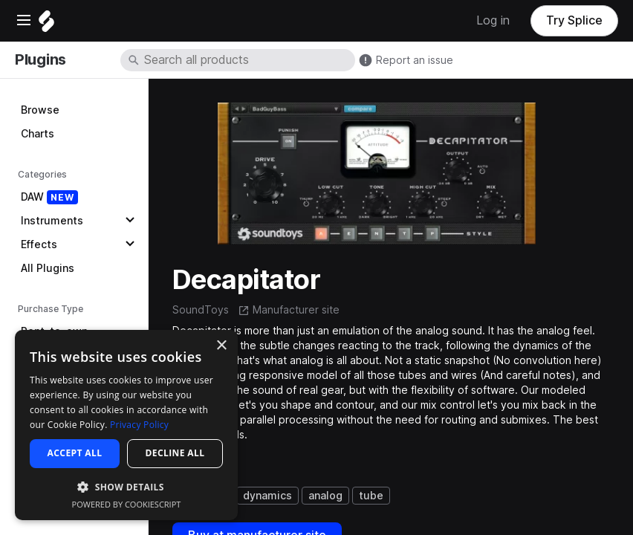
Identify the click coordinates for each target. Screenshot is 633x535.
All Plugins (47, 268)
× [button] (221, 345)
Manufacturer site (296, 310)
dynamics (267, 496)
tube (371, 496)
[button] (126, 486)
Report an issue (414, 60)
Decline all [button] (175, 453)
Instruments (52, 221)
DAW (49, 197)
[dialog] (126, 425)
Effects (39, 244)
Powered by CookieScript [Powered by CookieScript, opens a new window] (126, 504)
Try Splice (574, 20)
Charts (37, 134)
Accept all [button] (75, 453)
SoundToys (200, 310)
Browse (40, 110)
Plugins (40, 59)
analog (325, 496)
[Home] (46, 25)
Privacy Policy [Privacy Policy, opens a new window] (139, 424)
